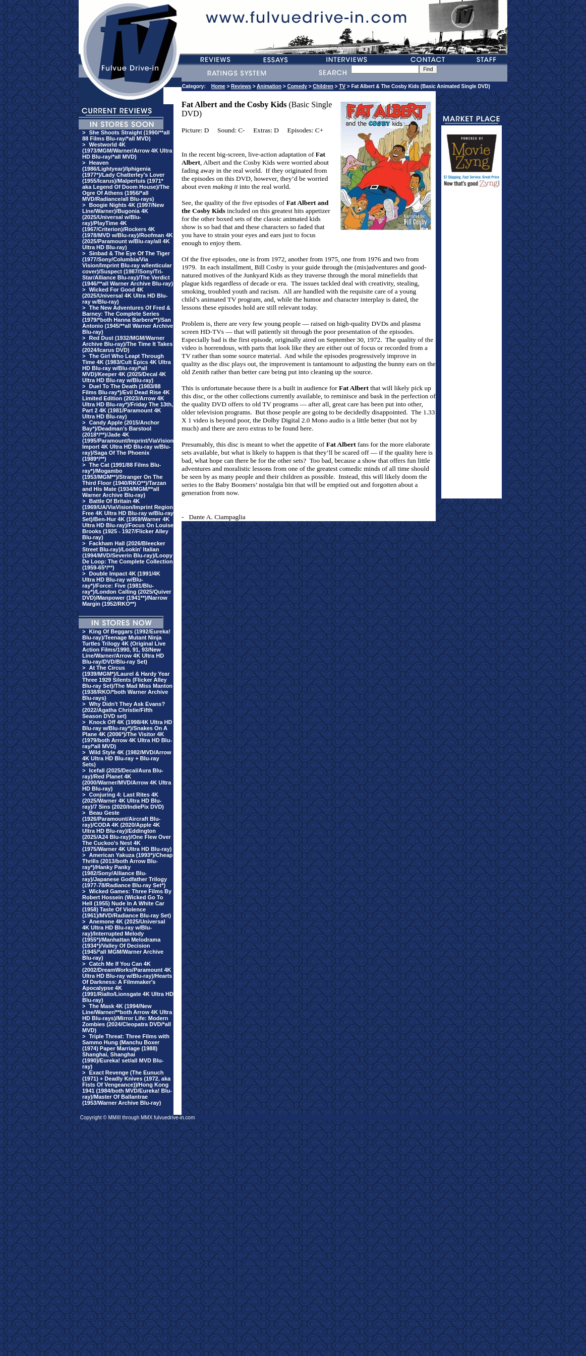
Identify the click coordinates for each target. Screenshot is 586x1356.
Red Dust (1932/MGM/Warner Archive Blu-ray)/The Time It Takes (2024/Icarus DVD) (127, 344)
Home (218, 86)
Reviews (241, 86)
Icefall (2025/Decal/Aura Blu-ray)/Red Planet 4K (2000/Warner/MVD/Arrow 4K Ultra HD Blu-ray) (126, 779)
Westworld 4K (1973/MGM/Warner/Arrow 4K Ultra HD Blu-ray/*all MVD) (127, 150)
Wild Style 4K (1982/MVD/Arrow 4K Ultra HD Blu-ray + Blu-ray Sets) (126, 758)
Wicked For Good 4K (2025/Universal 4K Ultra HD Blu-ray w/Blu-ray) (124, 296)
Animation (269, 86)
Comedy (297, 86)
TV (342, 86)
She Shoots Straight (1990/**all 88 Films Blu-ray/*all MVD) (126, 135)
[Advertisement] (471, 347)
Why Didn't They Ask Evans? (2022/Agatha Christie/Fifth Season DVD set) (123, 710)
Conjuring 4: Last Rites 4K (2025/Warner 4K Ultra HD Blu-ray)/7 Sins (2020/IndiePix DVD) (123, 801)
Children (323, 86)
